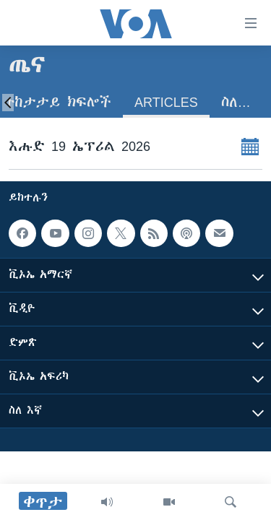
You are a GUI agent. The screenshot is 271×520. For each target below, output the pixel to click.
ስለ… (236, 102)
